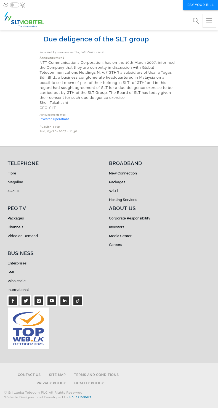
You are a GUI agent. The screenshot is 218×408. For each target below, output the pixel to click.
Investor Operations (55, 119)
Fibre (12, 173)
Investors (116, 227)
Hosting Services (123, 200)
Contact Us (29, 375)
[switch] (14, 4)
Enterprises (17, 263)
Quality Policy (89, 383)
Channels (15, 227)
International (18, 290)
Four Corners (80, 397)
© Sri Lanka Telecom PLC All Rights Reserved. (43, 392)
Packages (117, 182)
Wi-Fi (113, 191)
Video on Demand (23, 236)
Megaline (15, 182)
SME (11, 272)
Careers (115, 245)
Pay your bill (200, 5)
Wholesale (17, 281)
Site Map (57, 375)
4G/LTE (14, 191)
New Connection (123, 173)
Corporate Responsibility (129, 218)
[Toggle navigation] (209, 21)
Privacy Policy (51, 383)
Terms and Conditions (96, 375)
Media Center (120, 236)
